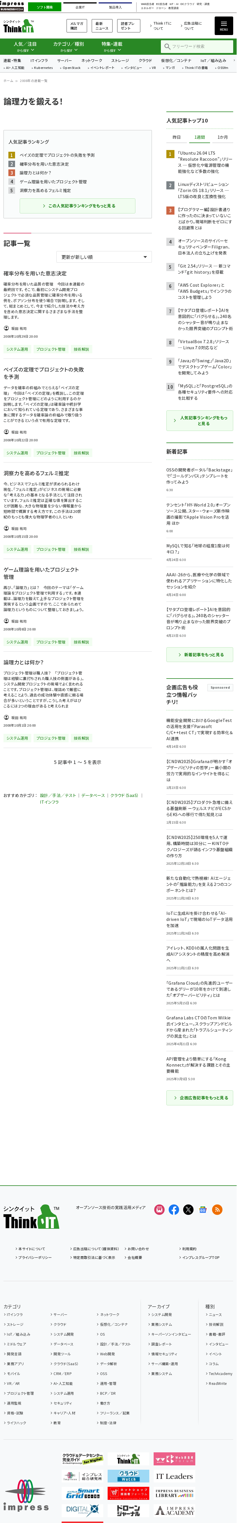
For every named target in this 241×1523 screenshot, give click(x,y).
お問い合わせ (138, 1248)
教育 (57, 1422)
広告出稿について (193, 26)
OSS (103, 1373)
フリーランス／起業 (115, 1412)
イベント (215, 1353)
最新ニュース (101, 25)
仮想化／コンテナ (176, 60)
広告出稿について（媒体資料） (96, 1248)
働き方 (105, 1402)
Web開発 (107, 1353)
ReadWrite (218, 1383)
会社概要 (135, 1257)
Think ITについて (162, 26)
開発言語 (14, 1353)
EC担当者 (162, 4)
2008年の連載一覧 (33, 80)
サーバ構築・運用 (164, 1363)
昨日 (177, 137)
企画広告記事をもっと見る (201, 1097)
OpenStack (72, 68)
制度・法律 (108, 1422)
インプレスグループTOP (201, 1257)
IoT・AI (174, 4)
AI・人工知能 (15, 68)
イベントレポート (102, 68)
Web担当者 (147, 4)
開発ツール (62, 1353)
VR (154, 68)
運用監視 (14, 1402)
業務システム (161, 1324)
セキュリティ (63, 1402)
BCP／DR (108, 1393)
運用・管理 (108, 1383)
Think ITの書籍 (196, 68)
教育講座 (173, 8)
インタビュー (133, 68)
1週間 (199, 137)
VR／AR (13, 1383)
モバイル (13, 1373)
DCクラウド (188, 4)
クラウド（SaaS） (124, 795)
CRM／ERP (63, 1373)
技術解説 (216, 1324)
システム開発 (64, 1334)
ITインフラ (39, 60)
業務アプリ (15, 1363)
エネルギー (147, 8)
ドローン (161, 8)
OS (102, 1334)
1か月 (223, 137)
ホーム (8, 80)
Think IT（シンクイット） (27, 25)
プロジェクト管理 (20, 1393)
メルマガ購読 (76, 25)
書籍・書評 (217, 1334)
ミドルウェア (16, 1343)
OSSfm (223, 68)
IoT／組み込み (213, 60)
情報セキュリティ (164, 1353)
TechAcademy (220, 1373)
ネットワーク (91, 60)
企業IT (80, 7)
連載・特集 (12, 60)
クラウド (145, 60)
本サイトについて (32, 1248)
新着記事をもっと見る (201, 654)
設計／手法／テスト (58, 795)
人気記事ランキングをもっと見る (200, 420)
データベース (93, 795)
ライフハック (16, 1422)
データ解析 (108, 1363)
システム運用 (64, 1393)
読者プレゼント (128, 25)
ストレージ (120, 60)
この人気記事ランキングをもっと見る (78, 206)
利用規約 (189, 1248)
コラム (213, 1363)
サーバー (64, 60)
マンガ (170, 68)
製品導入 (115, 7)
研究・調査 (203, 4)
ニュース (215, 1314)
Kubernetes (43, 68)
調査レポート (161, 1343)
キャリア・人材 (64, 1412)
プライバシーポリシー (35, 1257)
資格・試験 (15, 1412)
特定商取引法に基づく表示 (94, 1257)
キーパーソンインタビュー (171, 1334)
